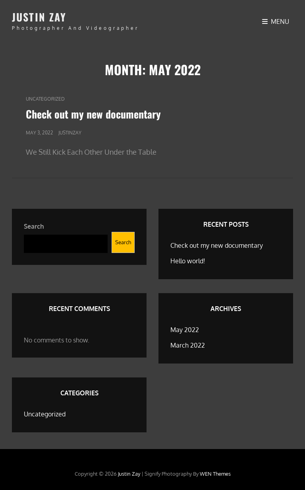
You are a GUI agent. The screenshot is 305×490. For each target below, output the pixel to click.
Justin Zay (39, 17)
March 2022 (187, 345)
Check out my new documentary (93, 114)
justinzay (69, 133)
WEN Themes (215, 474)
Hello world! (187, 261)
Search (34, 226)
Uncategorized (45, 99)
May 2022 (184, 330)
